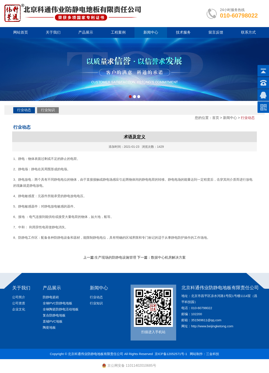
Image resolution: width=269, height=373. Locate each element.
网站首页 (20, 32)
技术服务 (183, 32)
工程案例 (118, 32)
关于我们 (53, 32)
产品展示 (85, 32)
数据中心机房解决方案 (168, 257)
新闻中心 (150, 32)
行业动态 (24, 110)
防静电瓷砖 (51, 297)
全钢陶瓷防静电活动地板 (61, 309)
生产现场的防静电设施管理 (115, 257)
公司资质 (18, 303)
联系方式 (248, 32)
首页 (215, 118)
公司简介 (18, 297)
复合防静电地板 (54, 315)
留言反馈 (215, 32)
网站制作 (196, 354)
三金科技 (212, 354)
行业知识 (48, 110)
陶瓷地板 (49, 327)
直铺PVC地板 (52, 321)
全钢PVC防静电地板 (57, 303)
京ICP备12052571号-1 (171, 354)
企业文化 (18, 309)
